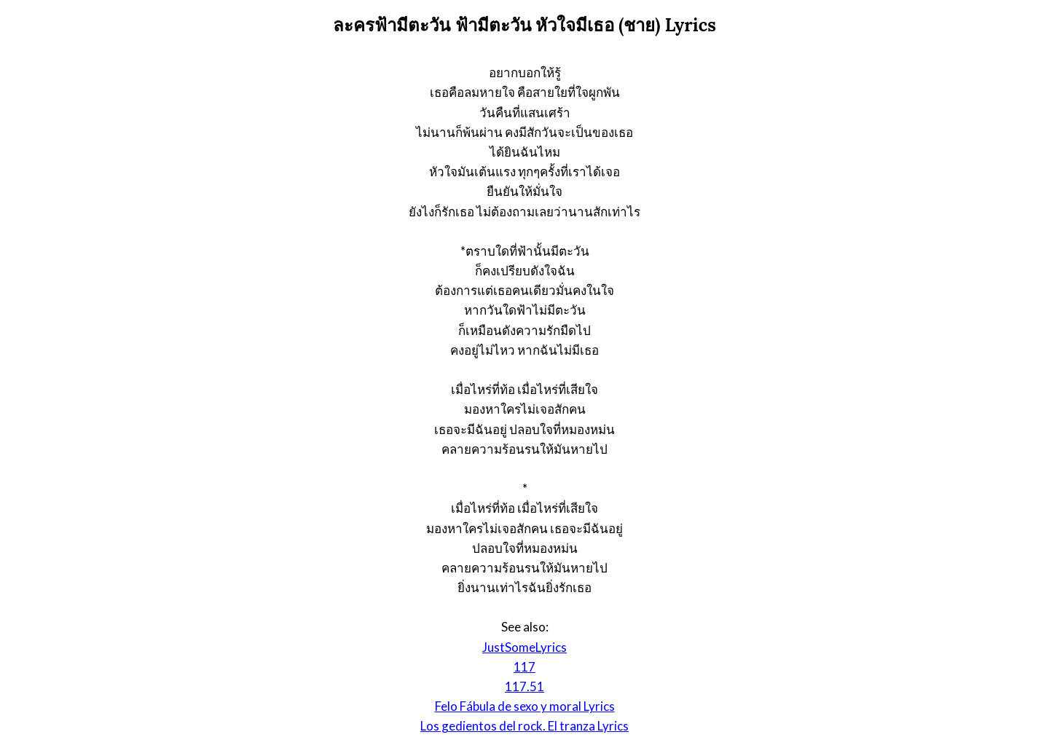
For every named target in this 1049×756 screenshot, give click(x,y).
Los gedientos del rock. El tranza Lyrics (524, 725)
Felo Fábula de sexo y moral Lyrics (525, 706)
